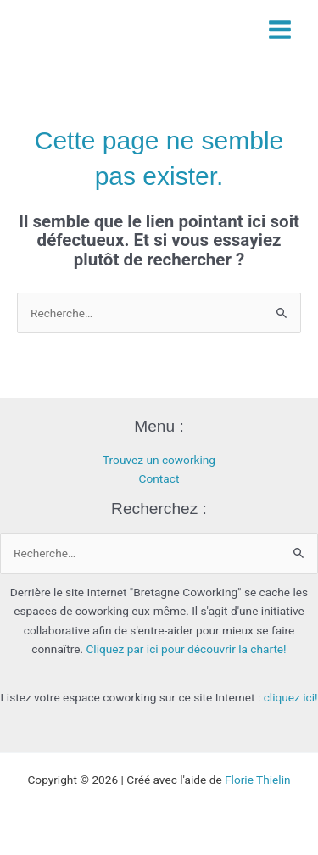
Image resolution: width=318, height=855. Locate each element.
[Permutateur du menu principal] (280, 29)
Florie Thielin (257, 779)
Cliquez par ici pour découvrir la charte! (186, 649)
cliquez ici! (291, 697)
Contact (159, 478)
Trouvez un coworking (159, 460)
